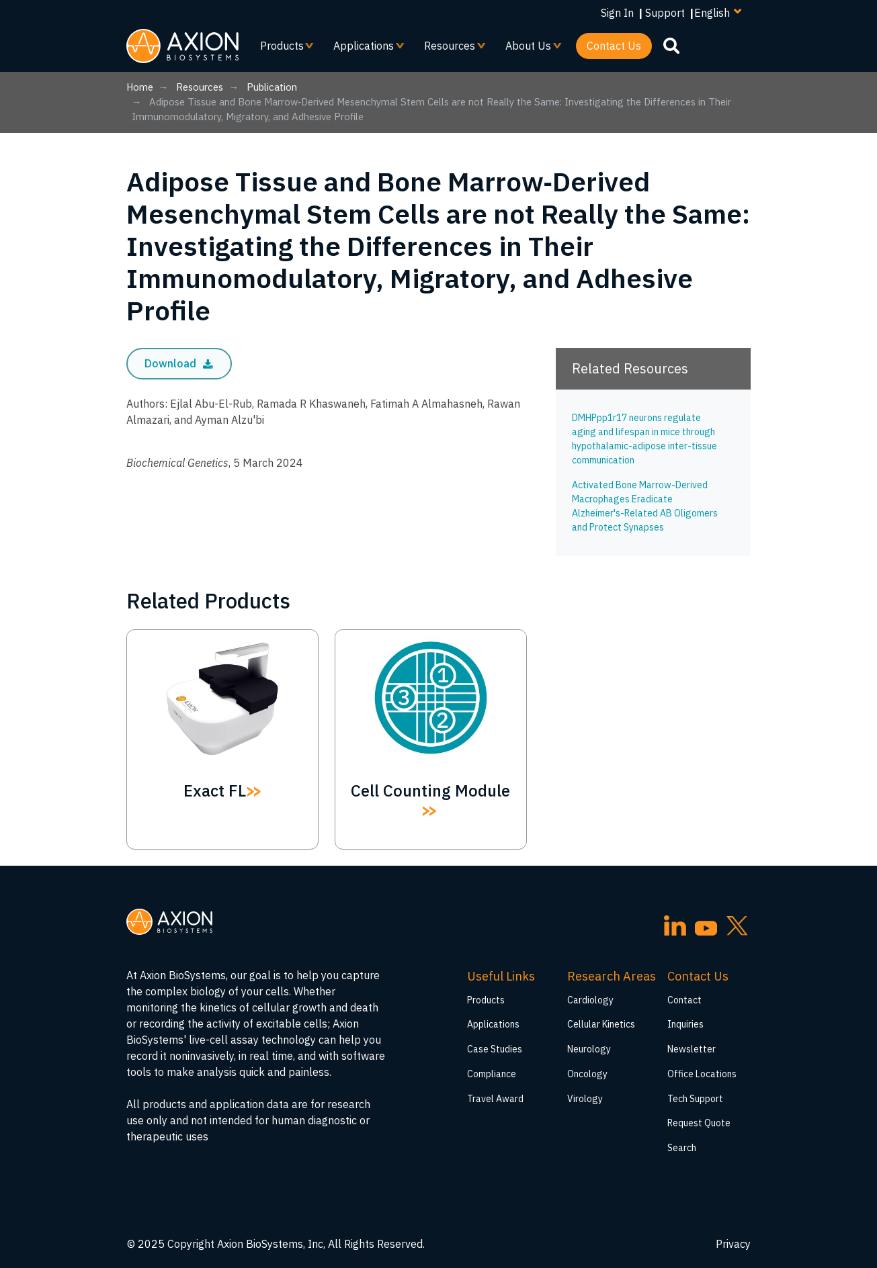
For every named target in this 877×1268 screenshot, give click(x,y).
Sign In (617, 12)
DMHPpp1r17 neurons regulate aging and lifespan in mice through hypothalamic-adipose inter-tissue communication (644, 439)
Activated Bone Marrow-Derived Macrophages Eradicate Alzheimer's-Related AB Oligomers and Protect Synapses (645, 506)
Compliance (491, 1074)
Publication (272, 87)
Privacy (733, 1244)
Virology (585, 1099)
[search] (671, 45)
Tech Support (695, 1099)
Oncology (587, 1074)
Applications (364, 49)
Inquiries (685, 1024)
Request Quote (698, 1123)
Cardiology (590, 1000)
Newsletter (691, 1049)
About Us (528, 49)
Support (665, 12)
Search (681, 1148)
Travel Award (495, 1099)
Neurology (589, 1049)
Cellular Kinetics (601, 1024)
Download (178, 363)
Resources (450, 49)
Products (282, 49)
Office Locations (702, 1074)
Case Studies (494, 1049)
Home (139, 87)
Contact (684, 1000)
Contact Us (614, 45)
